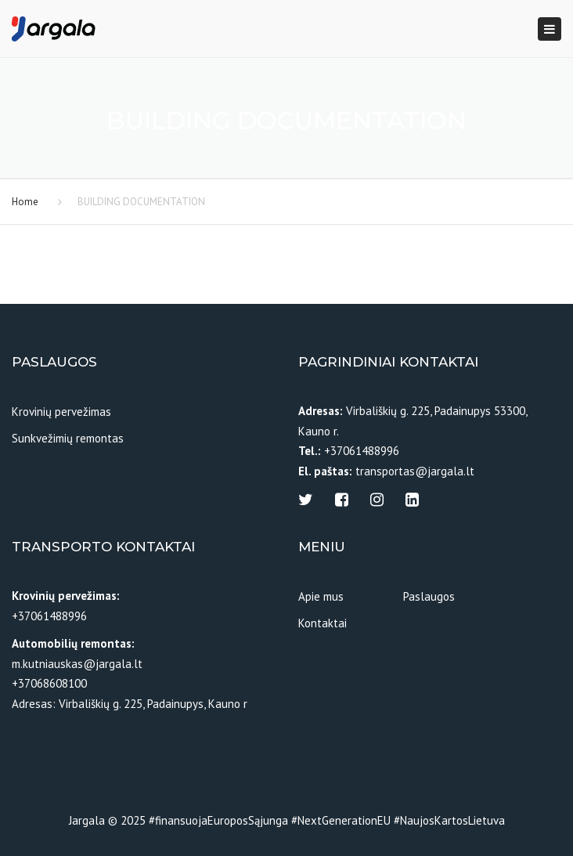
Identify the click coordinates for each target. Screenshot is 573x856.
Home (25, 201)
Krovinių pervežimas (61, 411)
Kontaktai (322, 623)
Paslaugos (429, 596)
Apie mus (321, 596)
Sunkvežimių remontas (68, 438)
